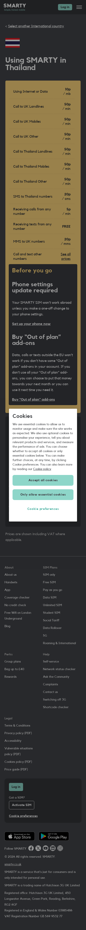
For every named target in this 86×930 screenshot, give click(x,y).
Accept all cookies (43, 480)
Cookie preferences (43, 509)
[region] (43, 465)
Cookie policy (42, 469)
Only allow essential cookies (43, 494)
